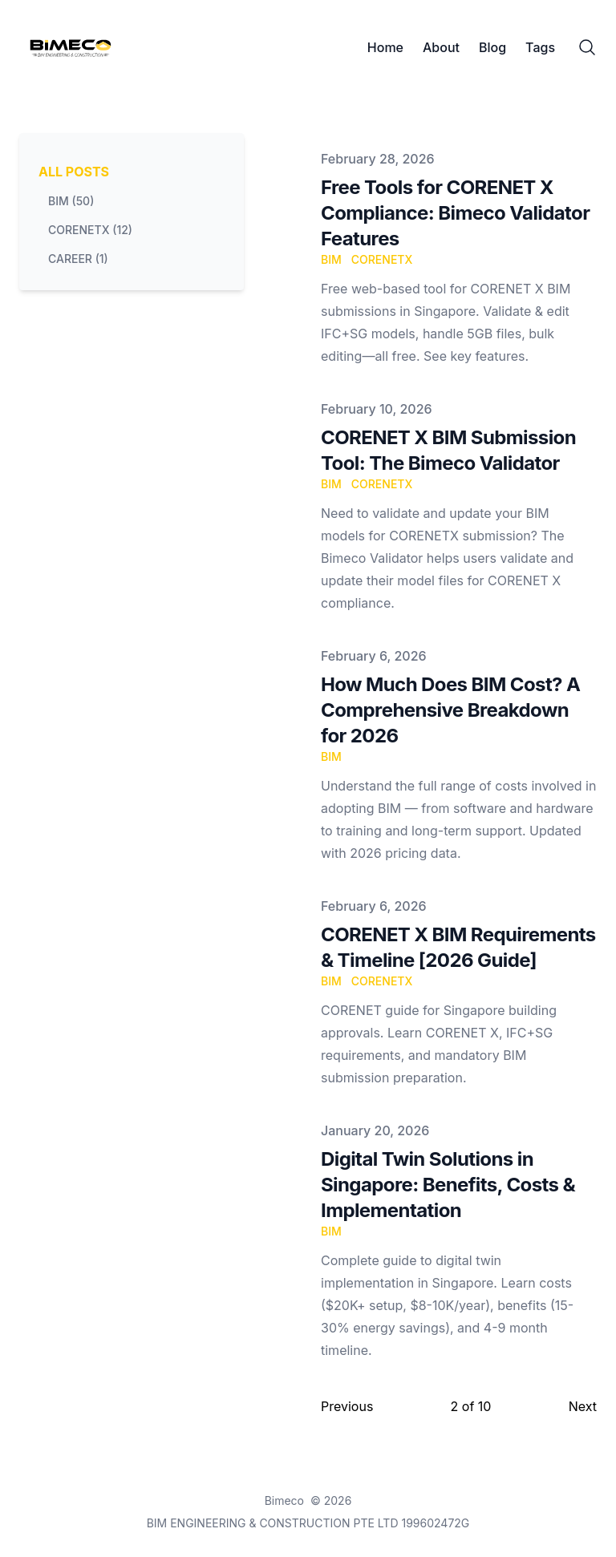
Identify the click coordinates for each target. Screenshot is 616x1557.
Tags (540, 47)
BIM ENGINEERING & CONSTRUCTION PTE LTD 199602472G (308, 1523)
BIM (331, 259)
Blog (492, 47)
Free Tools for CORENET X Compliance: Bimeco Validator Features (455, 213)
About (441, 47)
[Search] (587, 47)
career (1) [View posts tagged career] (78, 258)
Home (385, 47)
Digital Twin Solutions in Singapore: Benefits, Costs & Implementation (448, 1184)
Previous (347, 1406)
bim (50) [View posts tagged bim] (71, 201)
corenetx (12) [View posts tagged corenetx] (90, 230)
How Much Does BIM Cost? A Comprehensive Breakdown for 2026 (450, 710)
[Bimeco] (75, 47)
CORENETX (382, 259)
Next (583, 1406)
